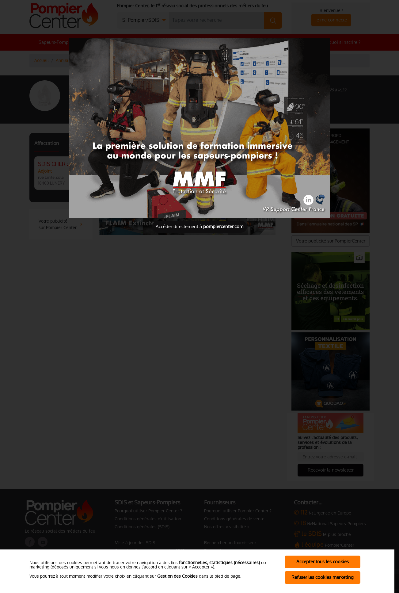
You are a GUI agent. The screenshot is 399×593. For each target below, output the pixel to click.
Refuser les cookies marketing (322, 577)
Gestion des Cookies (177, 576)
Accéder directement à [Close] (199, 226)
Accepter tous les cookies (322, 561)
